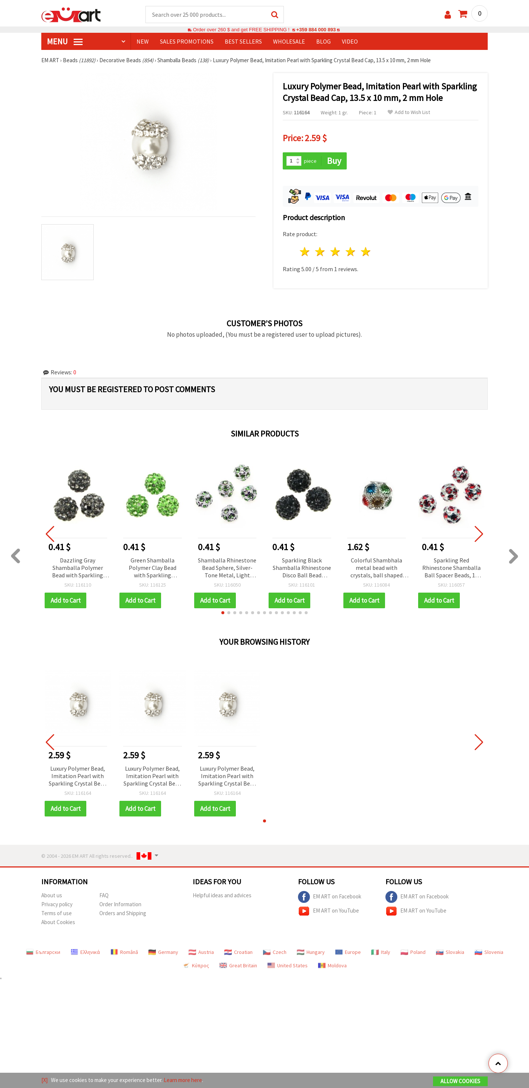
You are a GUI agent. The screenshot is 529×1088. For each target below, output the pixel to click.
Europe (348, 952)
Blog (323, 41)
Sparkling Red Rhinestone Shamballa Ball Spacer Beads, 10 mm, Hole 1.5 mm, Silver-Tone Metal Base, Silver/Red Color (451, 568)
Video (350, 41)
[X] (44, 1080)
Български (43, 952)
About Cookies (58, 922)
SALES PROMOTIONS (187, 41)
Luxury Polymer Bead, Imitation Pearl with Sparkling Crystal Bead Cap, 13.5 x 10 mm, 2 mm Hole (77, 776)
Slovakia (450, 952)
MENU (65, 41)
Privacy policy (57, 904)
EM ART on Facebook (329, 897)
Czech (274, 952)
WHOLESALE (289, 41)
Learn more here (183, 1080)
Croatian (238, 952)
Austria (201, 952)
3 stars (335, 251)
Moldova (332, 965)
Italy (380, 952)
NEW (143, 41)
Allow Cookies (460, 1081)
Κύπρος (195, 965)
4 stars (350, 251)
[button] (222, 612)
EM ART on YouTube (328, 911)
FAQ (104, 895)
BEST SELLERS (243, 41)
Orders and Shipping (122, 913)
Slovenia (489, 952)
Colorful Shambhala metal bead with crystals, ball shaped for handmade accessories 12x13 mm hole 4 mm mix (377, 568)
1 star (305, 251)
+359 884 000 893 (316, 29)
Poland (413, 952)
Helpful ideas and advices (222, 895)
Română (124, 952)
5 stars (365, 251)
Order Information (120, 904)
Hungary (311, 952)
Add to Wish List (409, 112)
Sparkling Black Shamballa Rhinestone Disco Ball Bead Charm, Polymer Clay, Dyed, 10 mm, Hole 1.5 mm (302, 568)
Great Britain (238, 965)
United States (287, 965)
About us (51, 895)
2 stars (320, 251)
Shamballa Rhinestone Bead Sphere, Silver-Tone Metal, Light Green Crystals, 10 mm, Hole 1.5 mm (227, 568)
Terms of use (56, 913)
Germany (163, 952)
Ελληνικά (85, 952)
